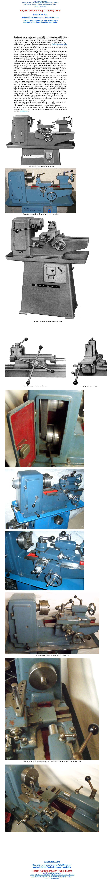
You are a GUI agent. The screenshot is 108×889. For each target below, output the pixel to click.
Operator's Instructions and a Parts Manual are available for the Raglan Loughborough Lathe (40, 21)
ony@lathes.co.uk (42, 1)
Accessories (42, 6)
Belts (54, 4)
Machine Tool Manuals (30, 4)
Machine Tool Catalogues (44, 4)
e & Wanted (55, 2)
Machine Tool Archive (33, 2)
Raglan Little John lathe (59, 44)
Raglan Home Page (40, 14)
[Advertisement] (43, 29)
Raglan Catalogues (52, 17)
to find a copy (24, 111)
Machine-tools (44, 2)
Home (24, 2)
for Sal (50, 2)
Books (36, 6)
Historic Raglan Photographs (32, 17)
